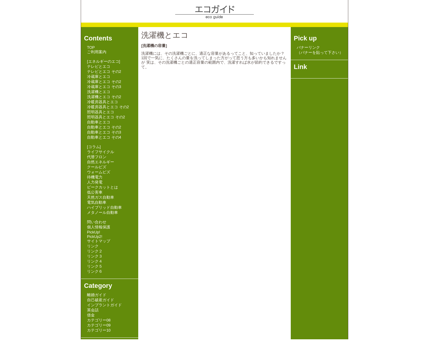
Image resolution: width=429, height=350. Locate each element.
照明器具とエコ (100, 112)
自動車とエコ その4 (104, 137)
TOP (91, 47)
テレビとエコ (98, 66)
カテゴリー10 (99, 330)
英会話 (93, 310)
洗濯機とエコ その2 (104, 97)
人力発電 (94, 182)
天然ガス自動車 (100, 197)
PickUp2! (94, 236)
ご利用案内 (96, 52)
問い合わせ (96, 222)
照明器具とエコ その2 (106, 117)
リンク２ (94, 251)
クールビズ (96, 167)
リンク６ (94, 271)
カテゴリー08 (99, 320)
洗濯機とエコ (98, 92)
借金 (91, 315)
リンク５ (94, 266)
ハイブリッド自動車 (104, 207)
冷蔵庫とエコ (98, 76)
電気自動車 (96, 202)
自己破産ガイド (100, 300)
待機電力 (94, 177)
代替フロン (96, 157)
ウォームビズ (98, 172)
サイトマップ (98, 241)
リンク (93, 246)
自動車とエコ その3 (104, 132)
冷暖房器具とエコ (102, 102)
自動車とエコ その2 (104, 127)
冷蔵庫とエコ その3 (104, 86)
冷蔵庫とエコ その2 (104, 81)
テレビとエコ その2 (104, 71)
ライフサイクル (100, 152)
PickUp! (93, 232)
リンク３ (94, 256)
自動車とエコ (98, 122)
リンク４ (94, 261)
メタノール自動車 (102, 212)
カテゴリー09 (99, 325)
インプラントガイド (104, 305)
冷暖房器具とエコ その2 (108, 107)
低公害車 (94, 192)
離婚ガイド (96, 295)
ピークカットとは (102, 187)
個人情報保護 (98, 227)
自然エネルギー (100, 162)
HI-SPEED (117, 343)
